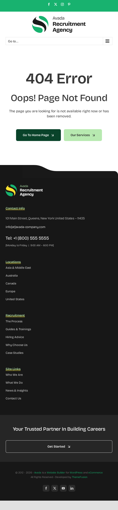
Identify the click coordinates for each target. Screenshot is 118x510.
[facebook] (46, 488)
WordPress (76, 472)
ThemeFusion (79, 477)
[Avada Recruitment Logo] (24, 186)
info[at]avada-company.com (25, 227)
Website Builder (56, 472)
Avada (37, 472)
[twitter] (54, 488)
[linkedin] (72, 488)
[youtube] (63, 488)
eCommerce (95, 472)
